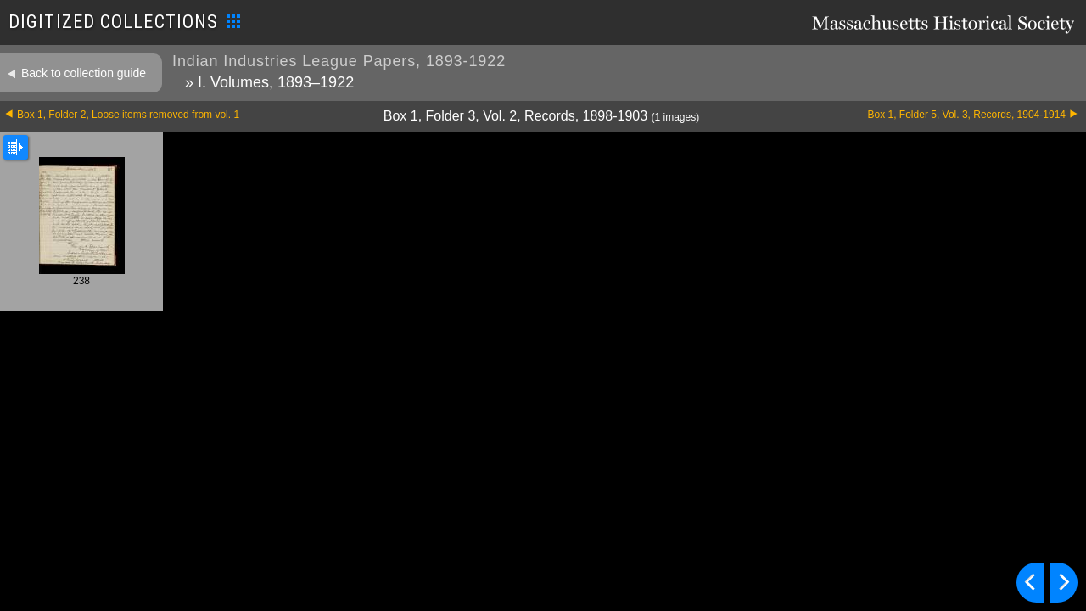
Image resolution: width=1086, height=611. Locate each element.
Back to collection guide (83, 73)
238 (82, 221)
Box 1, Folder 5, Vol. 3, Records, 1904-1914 (967, 114)
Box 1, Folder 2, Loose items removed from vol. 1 (128, 114)
